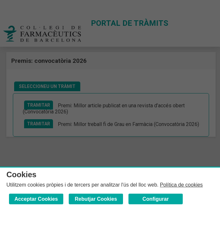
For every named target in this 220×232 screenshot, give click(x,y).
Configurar (156, 199)
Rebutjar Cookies (96, 199)
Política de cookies (181, 185)
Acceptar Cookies (36, 199)
